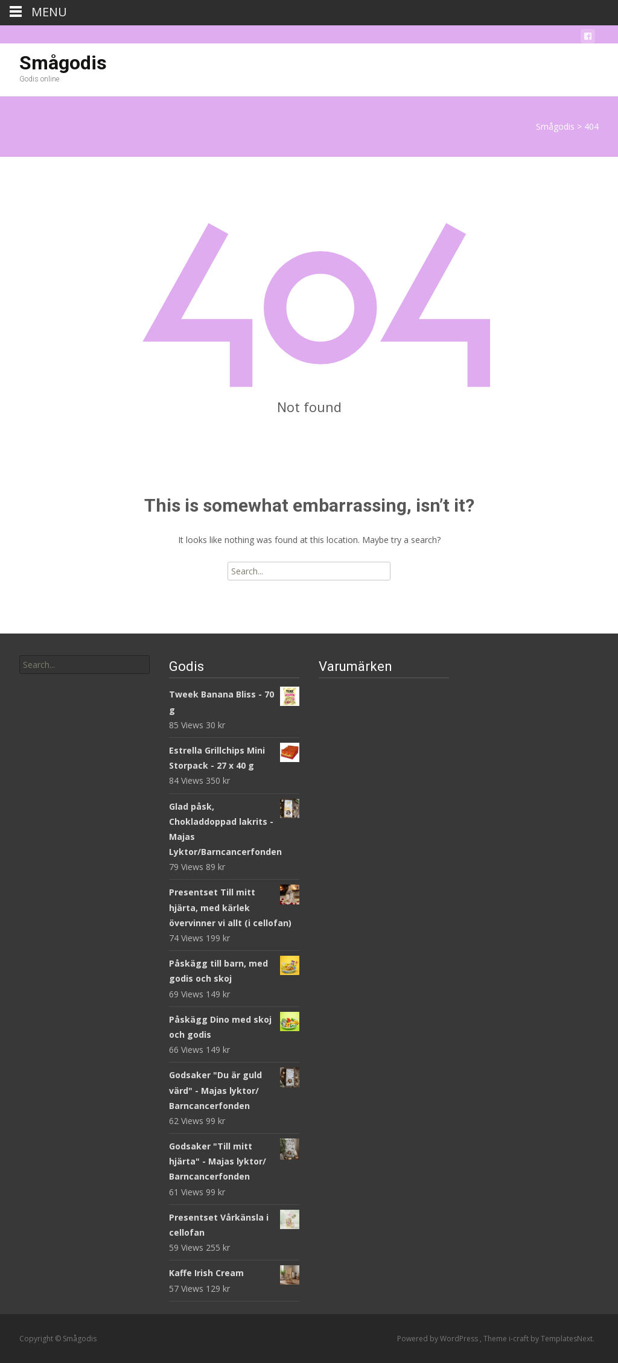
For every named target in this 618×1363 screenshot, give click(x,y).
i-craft (519, 1338)
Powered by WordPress (438, 1338)
